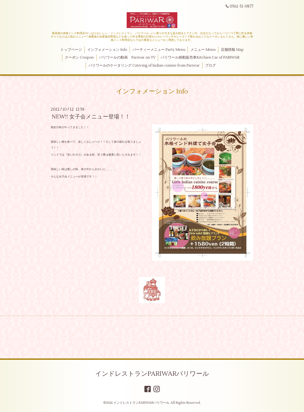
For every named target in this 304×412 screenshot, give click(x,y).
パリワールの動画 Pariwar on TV (127, 57)
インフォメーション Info (107, 49)
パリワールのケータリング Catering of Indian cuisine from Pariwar (144, 65)
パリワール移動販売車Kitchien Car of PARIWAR (200, 57)
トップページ (71, 49)
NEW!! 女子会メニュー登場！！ (91, 116)
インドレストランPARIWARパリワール (152, 374)
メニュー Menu (203, 49)
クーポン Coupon (79, 57)
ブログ (210, 65)
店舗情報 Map (232, 49)
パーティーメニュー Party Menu (158, 49)
